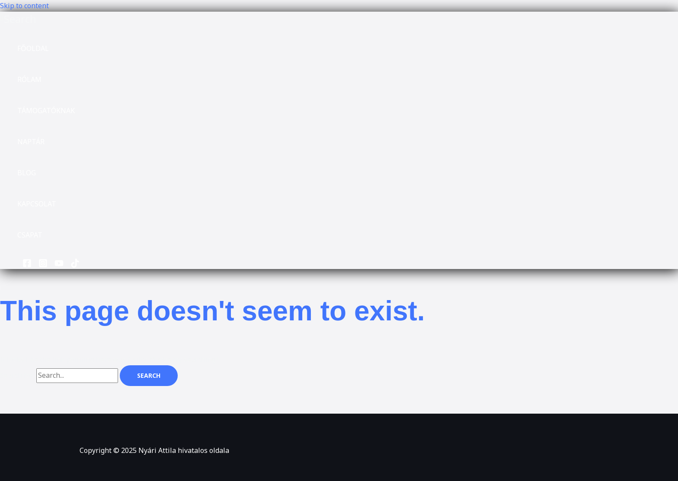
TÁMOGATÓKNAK (46, 110)
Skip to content (24, 5)
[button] (18, 19)
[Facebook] (27, 265)
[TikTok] (75, 265)
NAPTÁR (31, 141)
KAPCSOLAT (36, 204)
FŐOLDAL (33, 48)
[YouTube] (59, 265)
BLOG (26, 172)
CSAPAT (29, 235)
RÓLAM (29, 79)
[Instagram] (43, 265)
